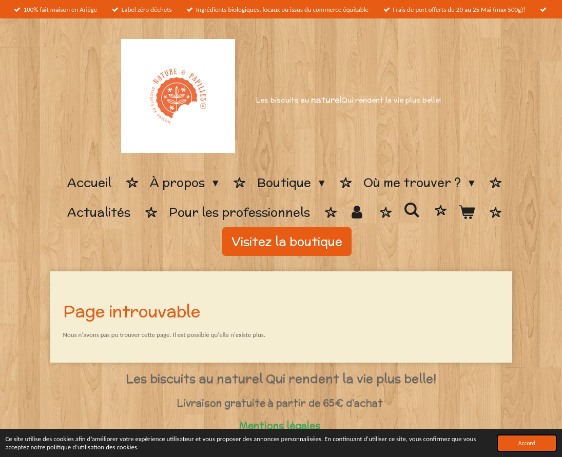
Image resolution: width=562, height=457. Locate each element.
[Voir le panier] (466, 212)
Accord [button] (526, 443)
